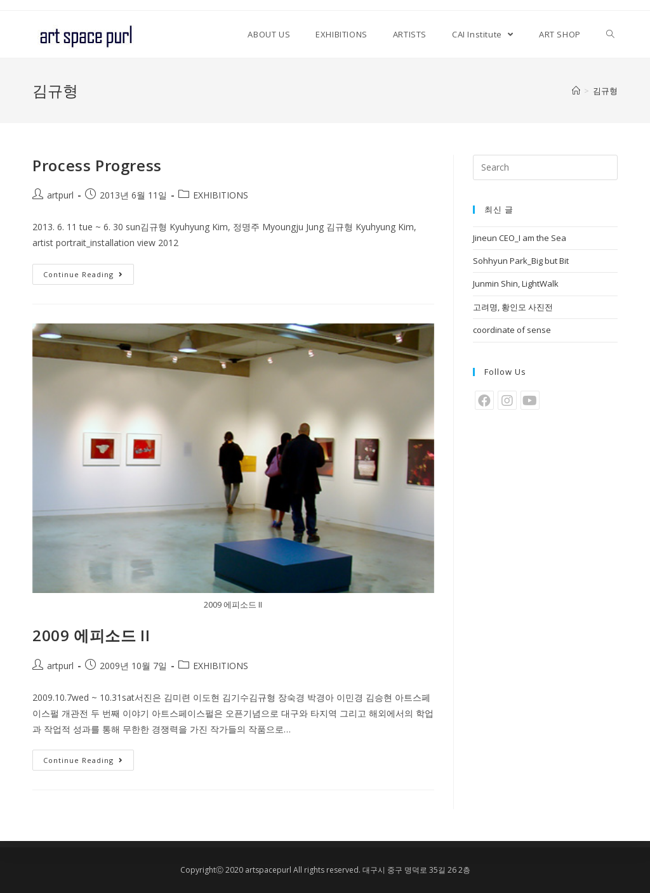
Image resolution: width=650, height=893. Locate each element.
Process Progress (97, 165)
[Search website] (610, 34)
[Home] (576, 90)
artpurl (60, 195)
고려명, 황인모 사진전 (513, 307)
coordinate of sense (512, 330)
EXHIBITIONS (220, 195)
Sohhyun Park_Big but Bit (521, 260)
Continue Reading (83, 274)
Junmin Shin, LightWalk (516, 283)
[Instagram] (507, 400)
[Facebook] (484, 400)
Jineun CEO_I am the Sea (519, 238)
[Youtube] (530, 400)
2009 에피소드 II (91, 635)
